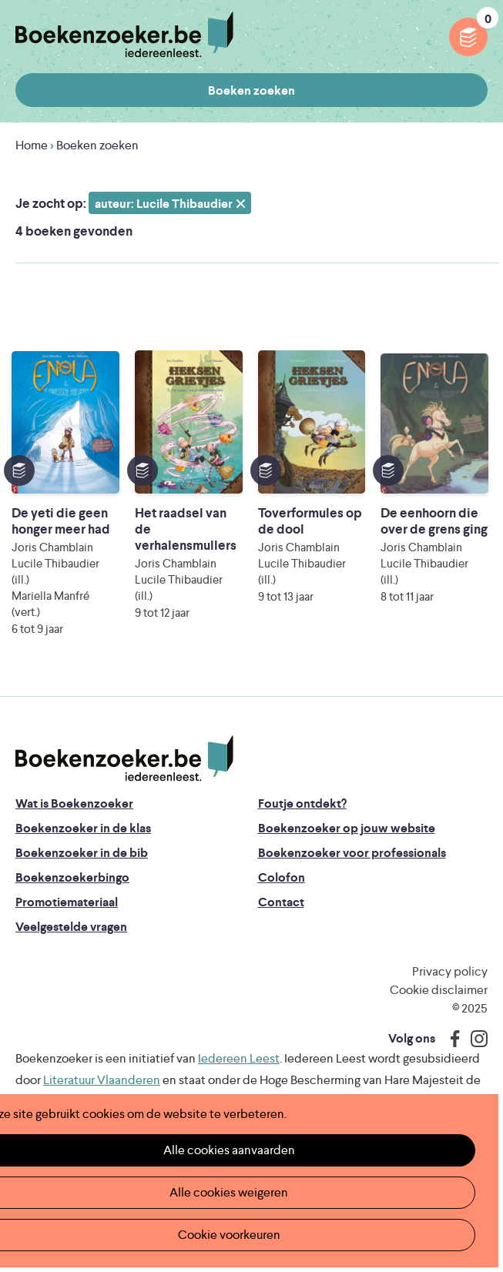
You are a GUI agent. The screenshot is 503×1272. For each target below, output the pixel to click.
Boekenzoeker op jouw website (346, 828)
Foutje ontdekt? (302, 803)
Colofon (281, 877)
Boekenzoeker (124, 35)
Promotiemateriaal (66, 902)
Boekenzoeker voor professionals (352, 853)
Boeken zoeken (251, 90)
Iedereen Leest (239, 1058)
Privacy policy (450, 971)
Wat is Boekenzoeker (74, 803)
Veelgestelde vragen (71, 927)
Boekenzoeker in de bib (81, 853)
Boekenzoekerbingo (72, 877)
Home (31, 145)
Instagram (474, 1038)
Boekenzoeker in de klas (83, 828)
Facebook (451, 1038)
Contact (281, 902)
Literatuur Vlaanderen (101, 1080)
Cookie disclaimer (439, 990)
